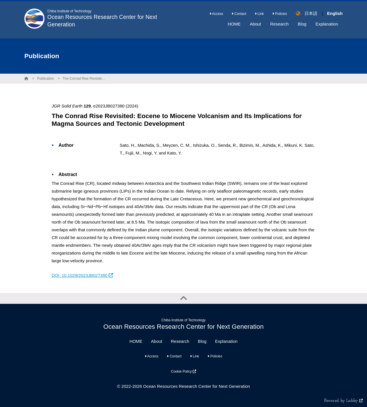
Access (216, 14)
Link (259, 14)
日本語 (310, 13)
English (335, 13)
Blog (202, 341)
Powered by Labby (343, 401)
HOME (136, 341)
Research (180, 341)
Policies (279, 14)
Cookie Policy (183, 371)
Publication (45, 79)
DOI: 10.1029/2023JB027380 (82, 275)
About (156, 341)
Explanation (226, 341)
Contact (239, 14)
